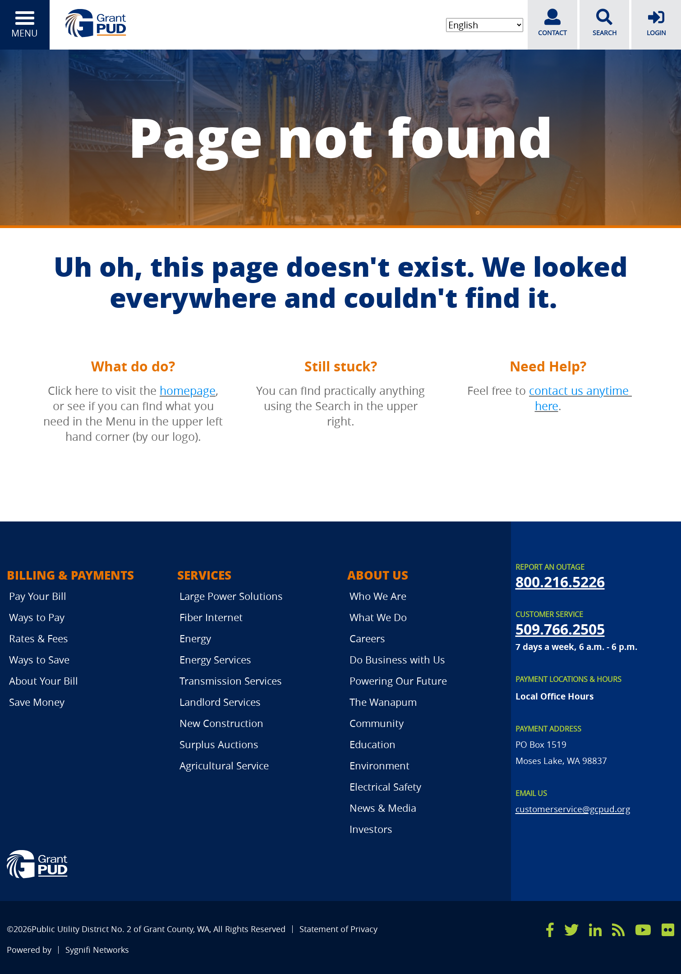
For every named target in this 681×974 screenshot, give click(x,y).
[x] (571, 930)
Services (204, 575)
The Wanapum (383, 702)
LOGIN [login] (656, 23)
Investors (371, 829)
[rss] (618, 930)
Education (373, 744)
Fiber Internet (211, 617)
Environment (380, 765)
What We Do (378, 617)
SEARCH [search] (604, 23)
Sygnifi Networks (97, 950)
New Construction (221, 723)
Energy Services (215, 659)
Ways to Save (39, 659)
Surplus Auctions (218, 744)
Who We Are (378, 596)
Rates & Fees (38, 638)
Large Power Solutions (231, 596)
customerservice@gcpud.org (572, 808)
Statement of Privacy (338, 929)
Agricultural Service (224, 765)
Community (377, 723)
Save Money (36, 702)
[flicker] (668, 930)
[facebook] (550, 930)
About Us (377, 575)
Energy (195, 638)
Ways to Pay (36, 617)
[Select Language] (484, 25)
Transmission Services (230, 680)
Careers (367, 638)
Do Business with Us (397, 659)
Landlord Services (220, 702)
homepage (188, 390)
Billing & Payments (70, 575)
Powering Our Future (398, 680)
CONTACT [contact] (552, 23)
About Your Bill (43, 680)
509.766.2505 (560, 629)
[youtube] (643, 930)
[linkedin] (595, 930)
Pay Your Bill (37, 596)
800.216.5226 (560, 582)
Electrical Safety (385, 786)
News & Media (383, 807)
